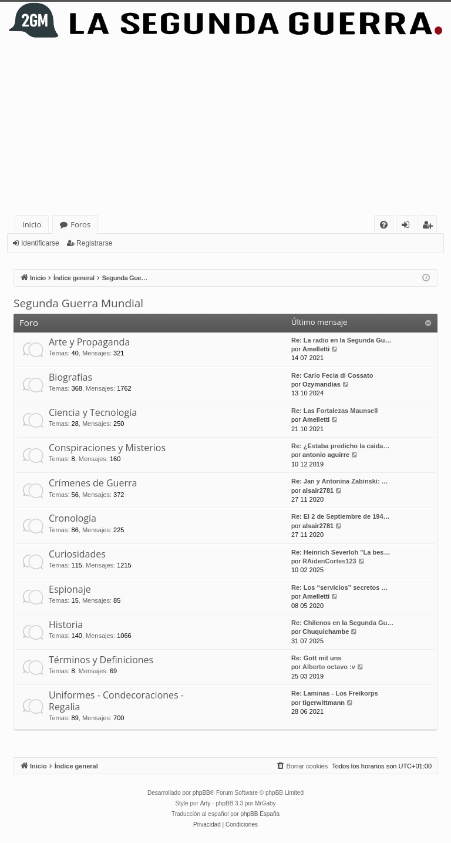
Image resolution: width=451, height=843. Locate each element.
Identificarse (40, 243)
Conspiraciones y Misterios (107, 447)
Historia (66, 624)
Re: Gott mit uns (316, 657)
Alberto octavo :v (328, 666)
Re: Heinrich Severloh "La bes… (340, 552)
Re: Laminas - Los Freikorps (334, 693)
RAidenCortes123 (329, 561)
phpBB (201, 793)
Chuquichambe (325, 631)
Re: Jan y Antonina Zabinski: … (339, 481)
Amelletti (315, 348)
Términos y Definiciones (101, 659)
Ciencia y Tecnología (93, 412)
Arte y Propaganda (89, 341)
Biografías (70, 377)
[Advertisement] (225, 127)
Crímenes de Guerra (93, 482)
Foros (80, 224)
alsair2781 (318, 490)
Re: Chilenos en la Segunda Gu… (342, 622)
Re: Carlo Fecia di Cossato (332, 375)
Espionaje (70, 589)
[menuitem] (384, 225)
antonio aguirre (325, 454)
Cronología (72, 518)
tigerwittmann (323, 702)
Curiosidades (77, 554)
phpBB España (260, 814)
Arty (205, 803)
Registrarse (94, 243)
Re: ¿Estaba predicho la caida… (340, 445)
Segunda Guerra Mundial (78, 303)
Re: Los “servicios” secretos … (339, 587)
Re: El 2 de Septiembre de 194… (340, 516)
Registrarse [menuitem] (429, 226)
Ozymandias (321, 384)
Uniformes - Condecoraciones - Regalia (116, 700)
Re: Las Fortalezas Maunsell (334, 410)
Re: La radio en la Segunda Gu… (341, 340)
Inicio (31, 224)
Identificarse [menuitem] (408, 226)
